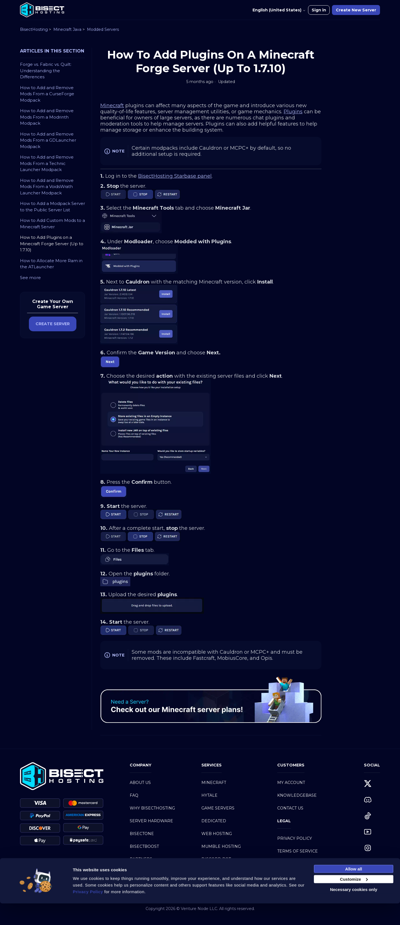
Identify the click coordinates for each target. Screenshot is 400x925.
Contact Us (290, 808)
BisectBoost (144, 846)
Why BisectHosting (152, 808)
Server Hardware (151, 820)
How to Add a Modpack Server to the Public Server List (52, 206)
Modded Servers (103, 29)
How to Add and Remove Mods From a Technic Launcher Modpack (47, 163)
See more (30, 277)
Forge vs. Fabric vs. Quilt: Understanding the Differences (45, 70)
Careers (139, 871)
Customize (354, 900)
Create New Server (356, 9)
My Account (291, 782)
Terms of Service (297, 851)
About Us (140, 782)
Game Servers (217, 808)
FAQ (134, 795)
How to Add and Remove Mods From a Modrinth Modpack (47, 117)
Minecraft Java (67, 29)
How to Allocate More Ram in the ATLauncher (51, 264)
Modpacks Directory (226, 871)
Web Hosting (216, 833)
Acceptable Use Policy (304, 863)
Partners (141, 859)
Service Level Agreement (307, 876)
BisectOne (142, 833)
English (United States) (279, 10)
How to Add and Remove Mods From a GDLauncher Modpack (48, 140)
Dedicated (213, 820)
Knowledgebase (297, 795)
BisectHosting (34, 29)
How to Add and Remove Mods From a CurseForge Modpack (47, 94)
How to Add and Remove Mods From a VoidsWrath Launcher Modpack (47, 186)
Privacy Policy (294, 838)
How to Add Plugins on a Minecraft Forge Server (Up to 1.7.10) (51, 243)
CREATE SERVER (53, 323)
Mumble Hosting (221, 846)
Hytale (209, 795)
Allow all (353, 890)
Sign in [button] (319, 9)
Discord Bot (216, 859)
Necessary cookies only (353, 911)
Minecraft (213, 782)
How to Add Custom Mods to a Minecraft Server (52, 223)
